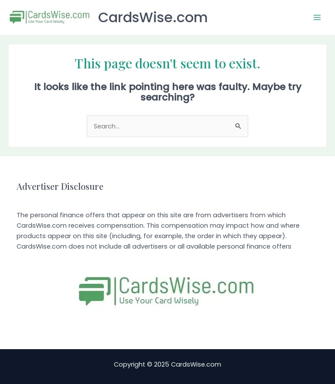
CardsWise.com (153, 17)
